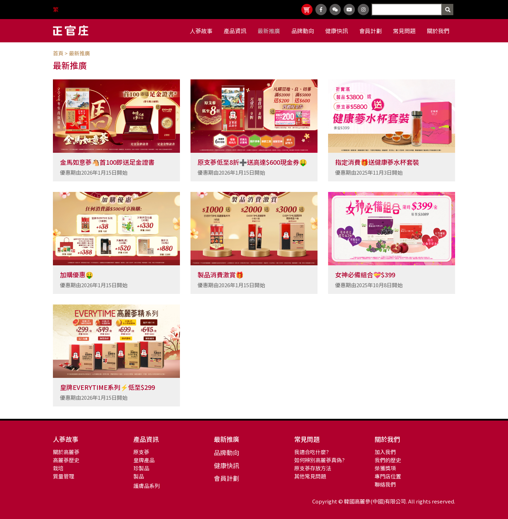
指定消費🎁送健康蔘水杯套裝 (377, 162)
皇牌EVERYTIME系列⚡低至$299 (107, 387)
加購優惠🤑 (76, 274)
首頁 (58, 53)
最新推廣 (79, 53)
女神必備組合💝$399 (365, 274)
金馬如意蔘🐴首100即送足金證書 (107, 162)
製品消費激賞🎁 (220, 274)
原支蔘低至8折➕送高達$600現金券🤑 (252, 162)
